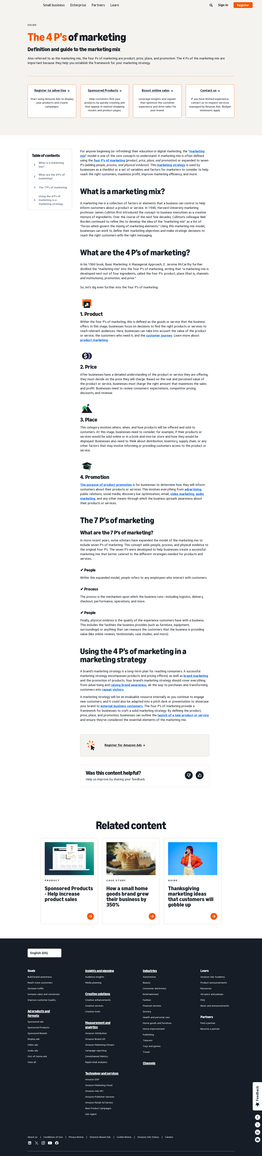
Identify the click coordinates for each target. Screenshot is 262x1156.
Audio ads (33, 1050)
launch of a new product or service (183, 715)
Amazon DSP (92, 1079)
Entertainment (151, 994)
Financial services (152, 1005)
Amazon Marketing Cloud (98, 1085)
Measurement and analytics (97, 1025)
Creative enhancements (98, 999)
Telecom (147, 1040)
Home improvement (154, 1028)
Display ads (34, 1038)
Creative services (94, 1005)
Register (243, 5)
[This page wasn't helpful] (189, 776)
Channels (149, 1063)
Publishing (148, 1034)
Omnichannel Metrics (96, 1056)
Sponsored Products (38, 1027)
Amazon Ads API (94, 1090)
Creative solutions (97, 994)
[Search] (211, 5)
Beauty (146, 982)
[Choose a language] (44, 953)
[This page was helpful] (200, 776)
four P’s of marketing (109, 160)
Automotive (149, 976)
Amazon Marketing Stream (99, 1044)
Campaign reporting (95, 1050)
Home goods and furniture (157, 1022)
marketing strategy (171, 165)
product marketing (94, 340)
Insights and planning (99, 971)
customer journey (159, 335)
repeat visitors (113, 689)
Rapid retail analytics (96, 1062)
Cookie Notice (124, 1136)
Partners (98, 5)
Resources (205, 988)
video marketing (182, 494)
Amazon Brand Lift (95, 1038)
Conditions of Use (53, 1136)
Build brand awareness (40, 976)
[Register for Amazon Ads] (125, 745)
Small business (54, 5)
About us (32, 1136)
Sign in (223, 5)
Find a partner (207, 1022)
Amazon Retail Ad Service (99, 1102)
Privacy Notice (76, 1136)
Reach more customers (40, 982)
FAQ (202, 999)
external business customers (121, 706)
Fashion (147, 999)
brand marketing (196, 676)
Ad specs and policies (211, 994)
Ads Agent (91, 1114)
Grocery (147, 1011)
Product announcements (213, 982)
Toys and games (152, 1046)
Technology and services (101, 1073)
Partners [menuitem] (206, 1017)
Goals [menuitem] (31, 971)
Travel (146, 1051)
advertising (193, 489)
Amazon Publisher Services (99, 1096)
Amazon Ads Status (148, 1136)
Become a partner (210, 1028)
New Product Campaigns (98, 1108)
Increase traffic (36, 988)
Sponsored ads (36, 1021)
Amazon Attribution (96, 1033)
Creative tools (92, 1011)
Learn (114, 5)
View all (32, 1062)
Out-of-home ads (37, 1056)
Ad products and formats (39, 1013)
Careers (169, 1136)
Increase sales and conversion (44, 994)
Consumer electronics (154, 988)
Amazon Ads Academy (212, 976)
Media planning (93, 982)
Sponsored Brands (37, 1033)
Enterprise (78, 5)
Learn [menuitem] (204, 971)
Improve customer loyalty (42, 999)
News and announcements (214, 1005)
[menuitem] (45, 1042)
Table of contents (46, 155)
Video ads (33, 1044)
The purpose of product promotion (106, 485)
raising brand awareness (128, 685)
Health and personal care (156, 1017)
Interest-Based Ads (100, 1136)
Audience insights (94, 976)
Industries (150, 971)
